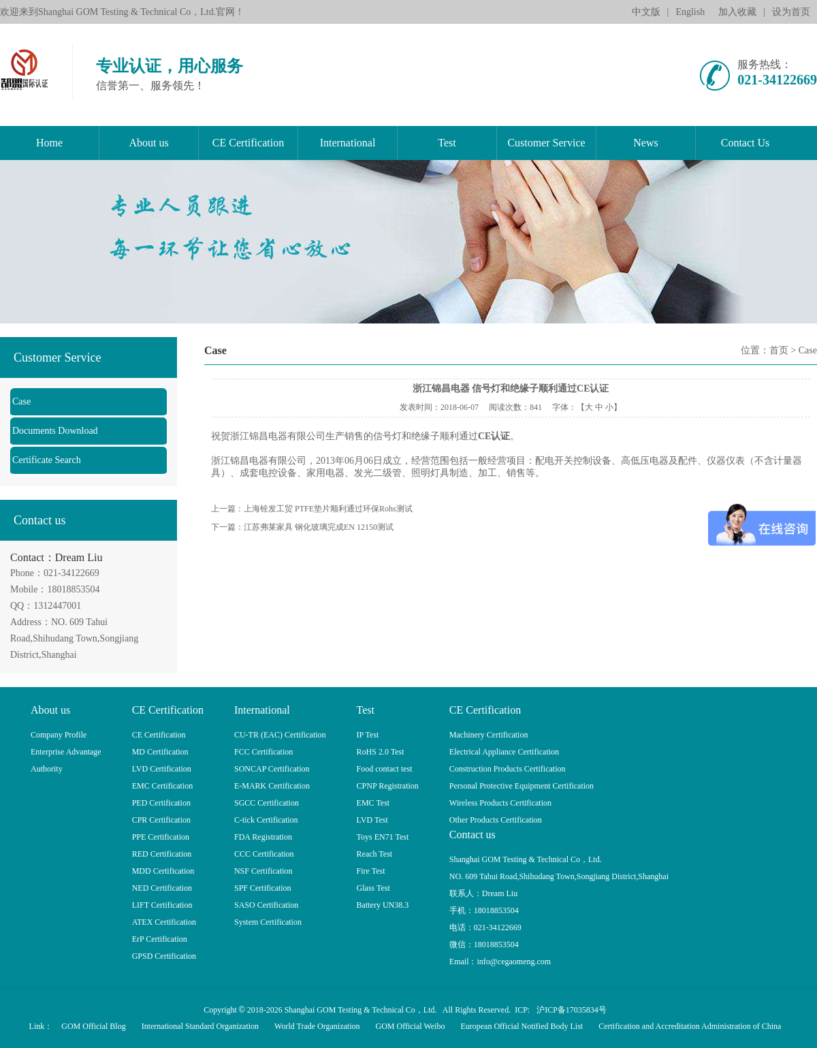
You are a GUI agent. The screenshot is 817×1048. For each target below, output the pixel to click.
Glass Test (373, 888)
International (348, 142)
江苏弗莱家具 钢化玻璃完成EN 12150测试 (319, 527)
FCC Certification (263, 752)
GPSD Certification (164, 956)
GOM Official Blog (93, 1026)
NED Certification (162, 888)
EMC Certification (162, 786)
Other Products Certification (495, 820)
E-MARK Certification (272, 786)
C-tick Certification (266, 820)
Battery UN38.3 (383, 905)
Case (21, 401)
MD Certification (160, 752)
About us (148, 142)
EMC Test (373, 803)
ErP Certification (159, 939)
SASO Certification (266, 905)
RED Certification (162, 854)
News (645, 142)
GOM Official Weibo (410, 1026)
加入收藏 (737, 12)
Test (446, 142)
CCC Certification (264, 854)
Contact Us (745, 142)
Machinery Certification (488, 735)
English (690, 12)
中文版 (646, 12)
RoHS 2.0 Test (380, 752)
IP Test (368, 735)
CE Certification (248, 142)
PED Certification (161, 803)
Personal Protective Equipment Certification (521, 786)
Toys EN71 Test (383, 837)
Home (49, 142)
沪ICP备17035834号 (571, 1010)
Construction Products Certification (507, 769)
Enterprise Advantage (66, 752)
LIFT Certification (162, 905)
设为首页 (791, 12)
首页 (778, 350)
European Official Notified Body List (521, 1026)
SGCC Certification (266, 803)
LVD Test (372, 820)
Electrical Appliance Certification (504, 752)
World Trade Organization (316, 1026)
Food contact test (385, 769)
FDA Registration (263, 837)
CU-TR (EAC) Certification (280, 735)
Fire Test (371, 871)
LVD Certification (161, 769)
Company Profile (58, 735)
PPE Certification (160, 837)
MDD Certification (163, 871)
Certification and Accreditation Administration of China (689, 1026)
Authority (47, 769)
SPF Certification (262, 888)
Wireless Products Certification (500, 803)
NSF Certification (263, 871)
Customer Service (546, 142)
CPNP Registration (388, 786)
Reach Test (375, 854)
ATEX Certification (164, 922)
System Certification (268, 922)
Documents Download (55, 431)
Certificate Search (46, 460)
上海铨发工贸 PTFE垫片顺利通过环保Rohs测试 (328, 508)
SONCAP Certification (272, 769)
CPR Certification (161, 820)
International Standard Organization (200, 1026)
